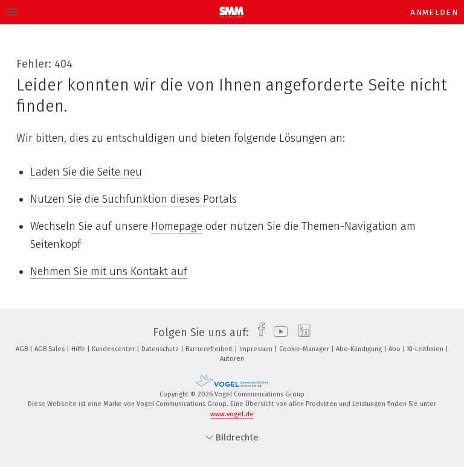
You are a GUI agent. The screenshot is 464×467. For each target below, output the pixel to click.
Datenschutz (161, 349)
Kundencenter (114, 349)
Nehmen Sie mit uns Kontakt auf (108, 271)
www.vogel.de (232, 414)
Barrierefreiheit (209, 349)
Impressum (256, 349)
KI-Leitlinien (426, 349)
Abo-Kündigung (360, 349)
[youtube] (278, 332)
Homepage (176, 226)
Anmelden (434, 12)
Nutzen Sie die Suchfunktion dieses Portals (133, 199)
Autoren (232, 359)
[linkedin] (301, 332)
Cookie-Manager (305, 349)
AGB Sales (50, 349)
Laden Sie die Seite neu (86, 172)
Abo (395, 349)
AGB (23, 349)
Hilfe (79, 349)
